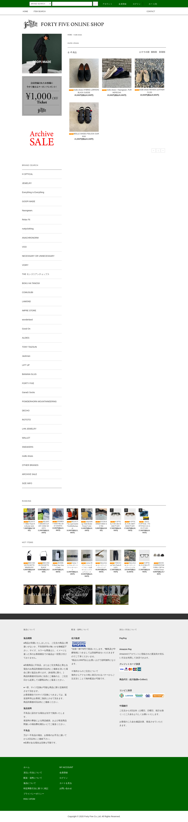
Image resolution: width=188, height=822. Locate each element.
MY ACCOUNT (66, 767)
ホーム (27, 767)
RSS (26, 799)
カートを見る (65, 783)
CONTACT (149, 11)
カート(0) (151, 4)
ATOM (32, 799)
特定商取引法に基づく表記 (36, 788)
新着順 (162, 52)
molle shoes (78, 35)
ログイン (135, 4)
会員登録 (120, 4)
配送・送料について (33, 778)
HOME (25, 11)
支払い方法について (33, 772)
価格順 (154, 52)
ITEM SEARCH (38, 11)
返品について (30, 783)
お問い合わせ (65, 788)
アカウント (105, 4)
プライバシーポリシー (34, 794)
